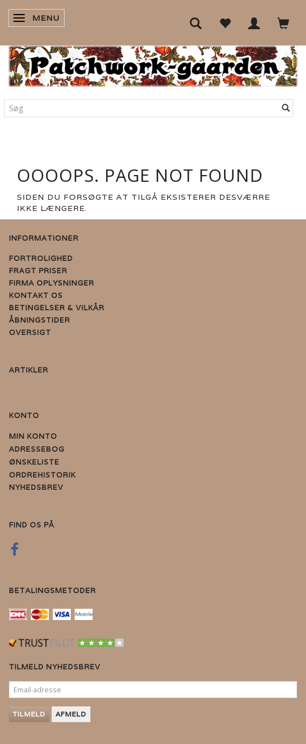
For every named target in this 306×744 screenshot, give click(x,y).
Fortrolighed (41, 258)
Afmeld (71, 714)
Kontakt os (36, 295)
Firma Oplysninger (51, 283)
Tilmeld (29, 714)
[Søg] (286, 108)
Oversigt (30, 332)
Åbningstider (39, 320)
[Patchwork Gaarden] (153, 63)
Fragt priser (38, 270)
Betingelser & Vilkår (56, 308)
